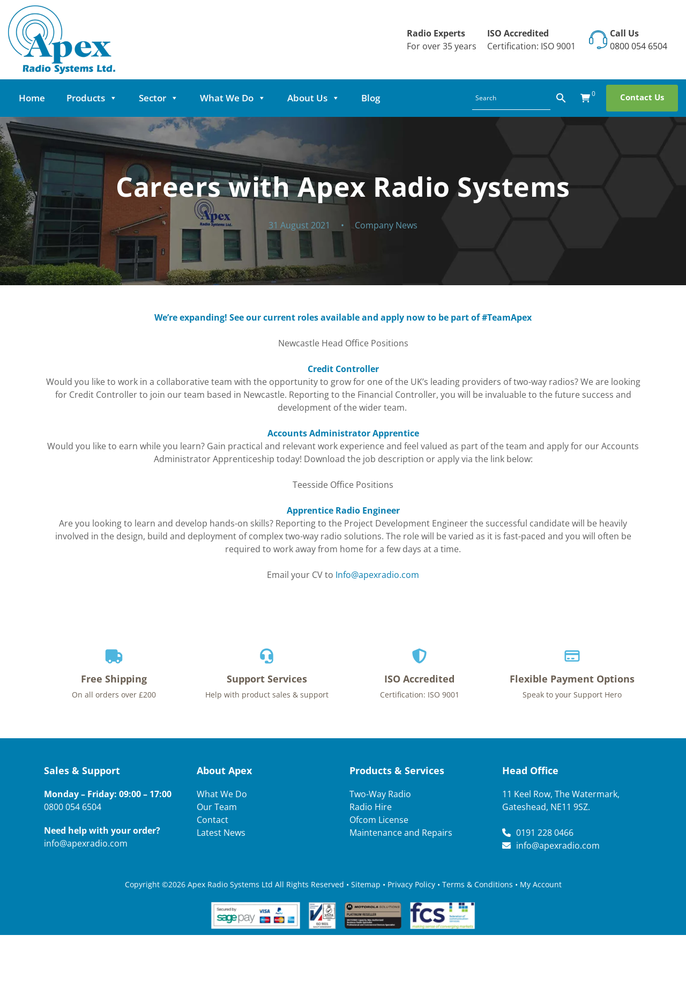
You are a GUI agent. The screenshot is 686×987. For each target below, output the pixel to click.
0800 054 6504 (638, 46)
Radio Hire (370, 807)
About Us (313, 98)
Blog (370, 98)
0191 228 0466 (544, 832)
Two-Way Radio (380, 794)
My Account (541, 884)
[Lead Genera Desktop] (61, 38)
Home (32, 98)
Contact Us (642, 97)
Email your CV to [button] (343, 575)
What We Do (233, 98)
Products (91, 98)
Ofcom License (378, 820)
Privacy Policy (411, 884)
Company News (386, 225)
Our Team (217, 807)
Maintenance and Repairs (400, 832)
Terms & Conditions (477, 884)
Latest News (221, 832)
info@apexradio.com (86, 843)
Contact (212, 820)
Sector (158, 98)
